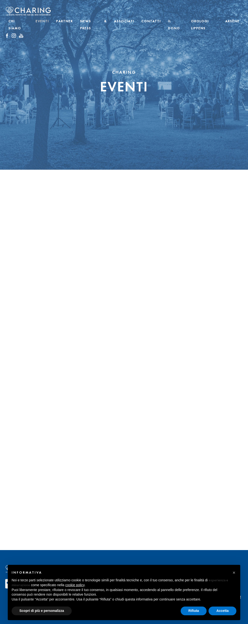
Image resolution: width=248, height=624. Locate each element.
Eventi (42, 21)
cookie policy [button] (75, 585)
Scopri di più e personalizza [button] (41, 611)
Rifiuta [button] (193, 611)
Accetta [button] (222, 611)
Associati (124, 21)
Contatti (151, 21)
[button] (234, 572)
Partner (64, 21)
